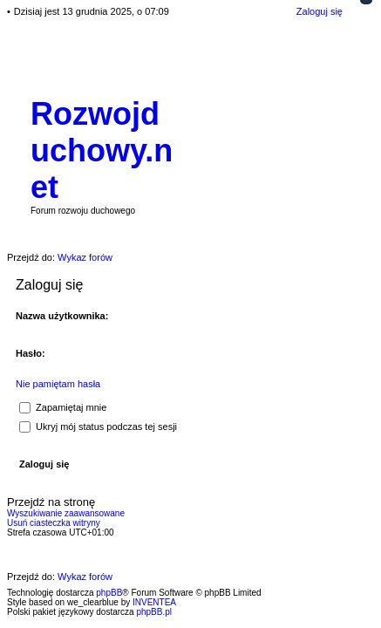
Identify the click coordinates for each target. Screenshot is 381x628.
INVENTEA (154, 602)
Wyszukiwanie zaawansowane (66, 513)
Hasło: (30, 353)
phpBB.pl (154, 612)
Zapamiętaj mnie (62, 407)
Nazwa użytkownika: (62, 316)
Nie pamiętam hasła (58, 384)
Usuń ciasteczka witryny (53, 523)
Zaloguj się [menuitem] (319, 11)
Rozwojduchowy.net (102, 150)
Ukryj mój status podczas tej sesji (98, 426)
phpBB (109, 592)
